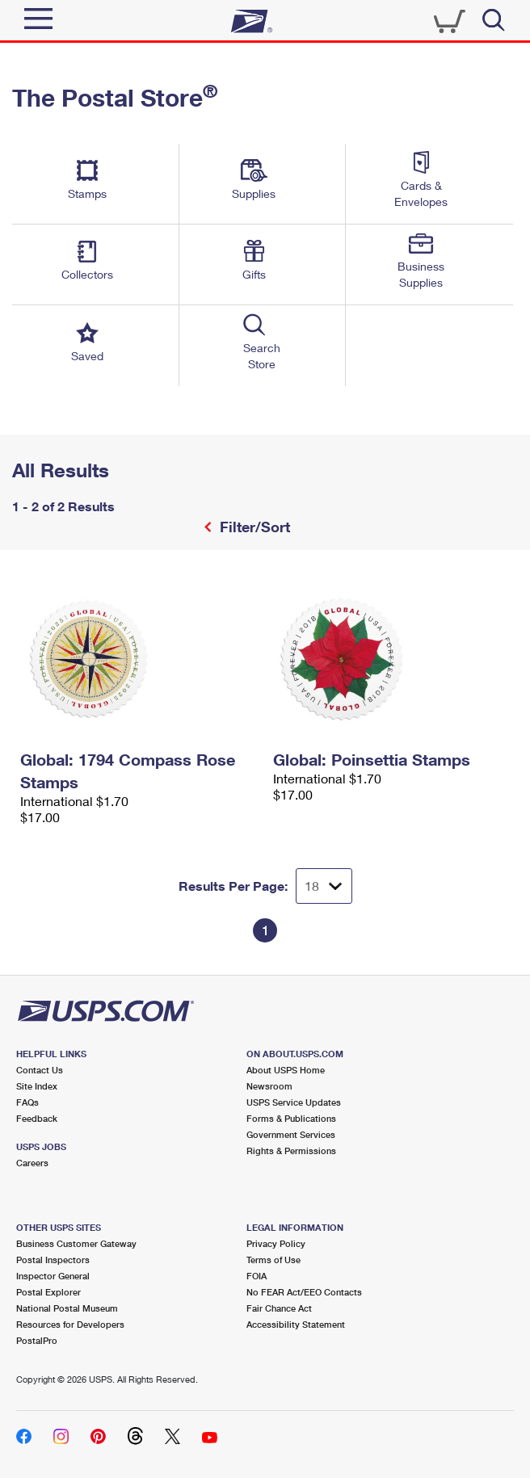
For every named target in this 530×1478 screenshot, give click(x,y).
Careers (32, 1162)
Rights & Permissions (291, 1150)
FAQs (27, 1102)
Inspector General (53, 1275)
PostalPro (36, 1340)
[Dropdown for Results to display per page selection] (324, 886)
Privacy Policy (275, 1243)
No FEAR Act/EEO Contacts (304, 1292)
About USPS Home (285, 1069)
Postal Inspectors (53, 1259)
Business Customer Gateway (76, 1243)
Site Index (36, 1086)
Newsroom (269, 1086)
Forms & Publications (291, 1118)
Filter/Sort (253, 526)
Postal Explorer (48, 1292)
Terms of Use (273, 1259)
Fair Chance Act (279, 1308)
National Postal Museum (67, 1308)
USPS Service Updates (293, 1102)
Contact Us (39, 1069)
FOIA (256, 1275)
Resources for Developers (70, 1324)
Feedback (36, 1118)
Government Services (290, 1134)
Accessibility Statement (295, 1324)
